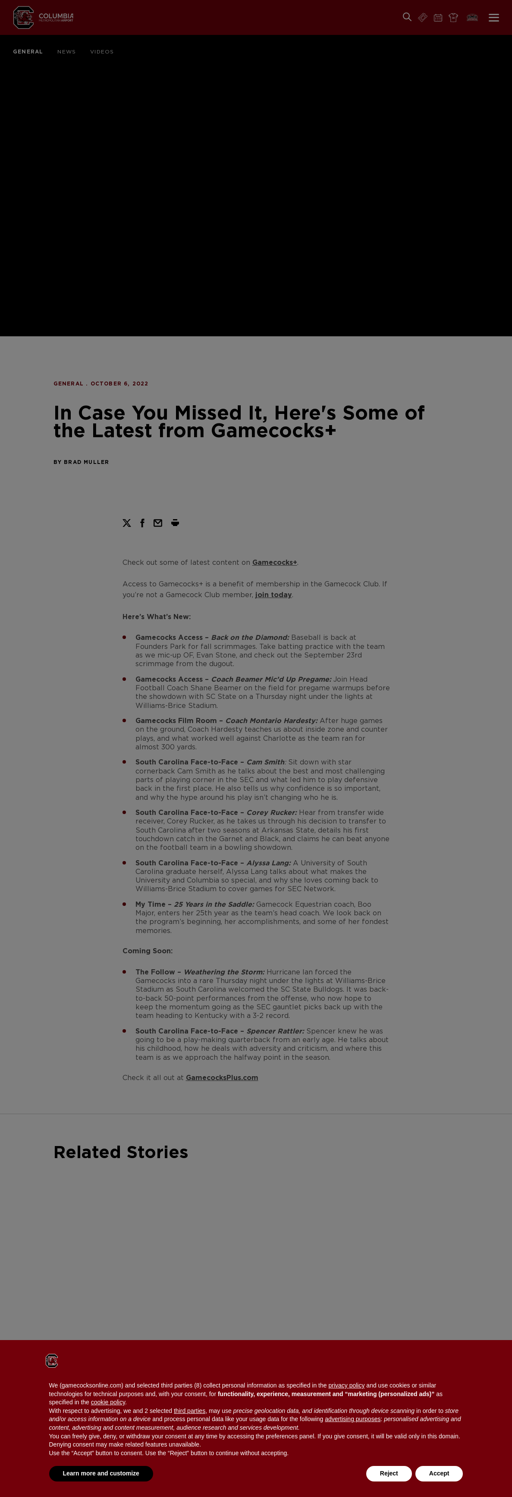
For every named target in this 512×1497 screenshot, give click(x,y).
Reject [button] (389, 1473)
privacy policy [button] (346, 1385)
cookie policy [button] (108, 1402)
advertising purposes (352, 1419)
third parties (189, 1410)
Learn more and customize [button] (101, 1473)
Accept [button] (439, 1473)
